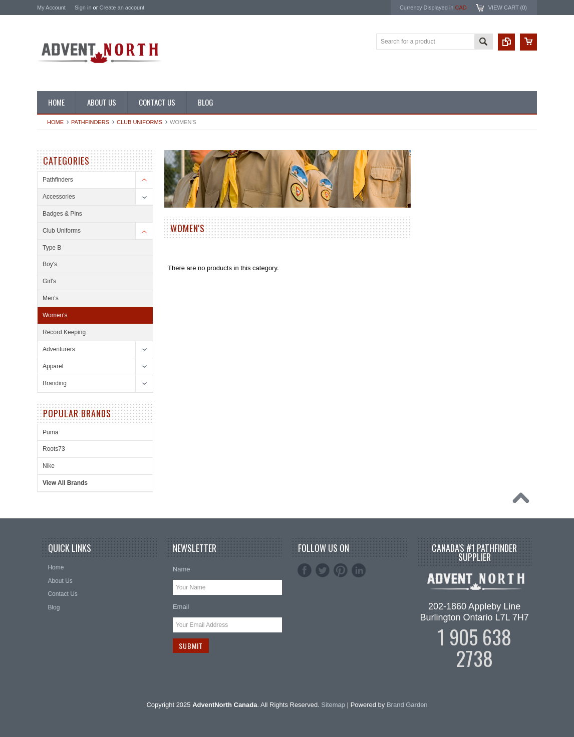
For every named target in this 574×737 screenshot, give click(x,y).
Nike (49, 465)
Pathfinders (90, 122)
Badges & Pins (62, 213)
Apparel (53, 366)
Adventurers (59, 349)
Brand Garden (407, 704)
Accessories (59, 196)
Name (181, 569)
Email (181, 606)
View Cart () (507, 8)
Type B (52, 247)
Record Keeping (64, 332)
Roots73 (54, 448)
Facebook (305, 570)
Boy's (50, 264)
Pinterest (341, 570)
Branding (55, 383)
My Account (51, 8)
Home (55, 122)
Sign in (83, 8)
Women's (55, 315)
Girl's (49, 281)
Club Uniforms (139, 122)
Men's (51, 298)
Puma (50, 432)
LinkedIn (359, 570)
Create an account (121, 8)
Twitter (323, 570)
